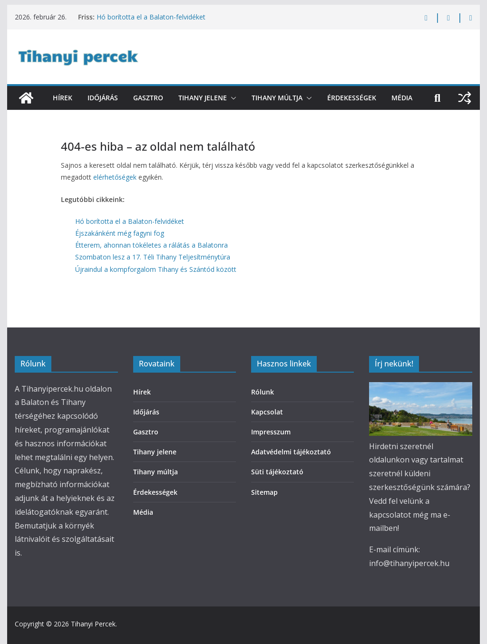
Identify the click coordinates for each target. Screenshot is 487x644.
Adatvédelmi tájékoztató (291, 451)
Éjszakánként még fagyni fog (119, 233)
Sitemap (264, 492)
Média (401, 97)
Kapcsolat (267, 411)
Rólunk (262, 391)
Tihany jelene (202, 97)
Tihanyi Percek (93, 623)
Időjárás (103, 97)
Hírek (62, 97)
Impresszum (271, 431)
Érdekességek (351, 97)
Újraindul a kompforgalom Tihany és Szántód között (155, 269)
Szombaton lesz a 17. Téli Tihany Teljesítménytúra (152, 256)
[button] (231, 98)
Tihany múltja (277, 97)
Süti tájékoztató (277, 471)
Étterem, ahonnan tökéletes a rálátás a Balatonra (151, 245)
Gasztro (148, 97)
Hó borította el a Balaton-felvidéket (151, 16)
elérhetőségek (114, 177)
